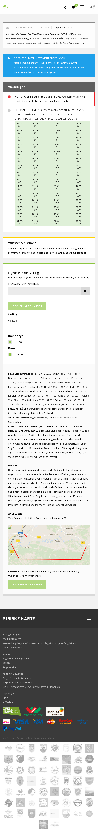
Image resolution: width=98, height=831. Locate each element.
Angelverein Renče (24, 27)
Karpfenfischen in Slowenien (17, 682)
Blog (5, 697)
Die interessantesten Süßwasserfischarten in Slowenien (31, 686)
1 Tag (19, 342)
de (92, 7)
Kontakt (7, 654)
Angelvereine (9, 667)
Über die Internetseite (14, 647)
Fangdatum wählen (23, 284)
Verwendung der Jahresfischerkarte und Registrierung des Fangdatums (39, 643)
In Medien (8, 702)
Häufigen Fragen (11, 634)
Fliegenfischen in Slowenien (17, 678)
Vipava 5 (44, 27)
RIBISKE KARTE (19, 618)
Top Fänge (8, 693)
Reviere (6, 662)
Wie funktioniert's (12, 638)
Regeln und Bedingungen (16, 658)
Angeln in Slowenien (13, 673)
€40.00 (19, 354)
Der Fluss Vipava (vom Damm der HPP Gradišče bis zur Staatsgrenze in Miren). (49, 277)
